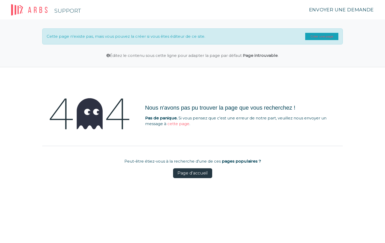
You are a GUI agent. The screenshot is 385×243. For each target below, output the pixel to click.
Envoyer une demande (341, 9)
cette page (178, 123)
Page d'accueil (192, 173)
